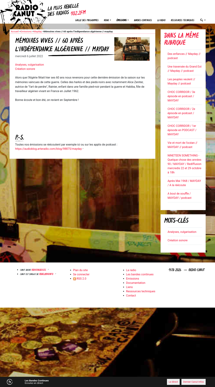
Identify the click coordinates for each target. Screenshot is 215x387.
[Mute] (64, 381)
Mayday (37, 31)
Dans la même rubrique (181, 40)
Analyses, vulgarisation (29, 64)
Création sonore (25, 69)
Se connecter (81, 274)
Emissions (26, 31)
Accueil (15, 31)
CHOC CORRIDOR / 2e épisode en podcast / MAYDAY (181, 113)
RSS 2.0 (79, 278)
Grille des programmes (87, 21)
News (106, 21)
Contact (131, 295)
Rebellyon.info (46, 274)
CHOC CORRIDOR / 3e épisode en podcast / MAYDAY (181, 96)
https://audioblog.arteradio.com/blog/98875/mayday (48, 148)
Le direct (173, 381)
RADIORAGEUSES (39, 270)
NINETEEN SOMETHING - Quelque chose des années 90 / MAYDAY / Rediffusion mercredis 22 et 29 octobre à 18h (184, 164)
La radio (161, 21)
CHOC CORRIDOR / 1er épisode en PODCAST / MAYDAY (182, 130)
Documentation (135, 283)
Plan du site (80, 270)
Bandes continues (143, 21)
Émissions (121, 21)
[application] (107, 381)
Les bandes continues (140, 274)
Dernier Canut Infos (193, 381)
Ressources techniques (182, 21)
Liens (129, 287)
